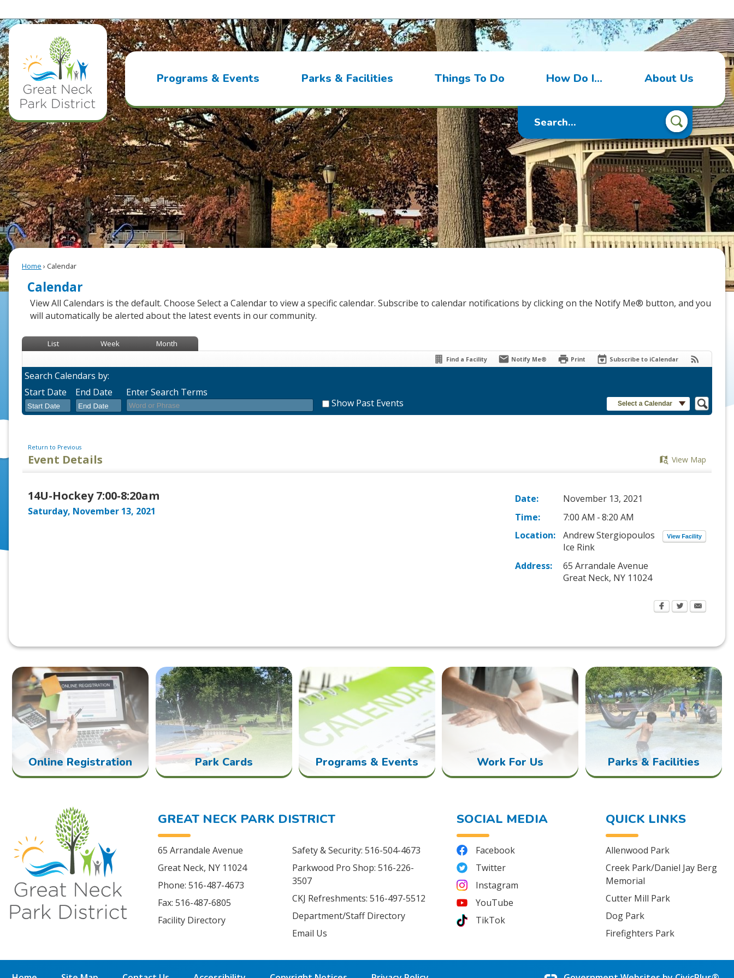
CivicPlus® (697, 959)
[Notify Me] (522, 340)
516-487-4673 (216, 867)
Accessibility (219, 959)
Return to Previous (54, 428)
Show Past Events (368, 384)
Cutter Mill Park (638, 880)
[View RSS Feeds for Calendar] (695, 340)
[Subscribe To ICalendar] (637, 340)
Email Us (309, 915)
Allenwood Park (638, 832)
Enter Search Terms (167, 374)
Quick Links (646, 800)
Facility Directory (192, 902)
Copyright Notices (308, 959)
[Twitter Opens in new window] (680, 589)
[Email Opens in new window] (698, 589)
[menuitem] (208, 60)
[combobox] (47, 387)
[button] (676, 104)
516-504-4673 (393, 832)
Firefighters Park (640, 915)
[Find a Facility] (460, 340)
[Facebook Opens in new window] (662, 589)
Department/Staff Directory (348, 897)
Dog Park (625, 897)
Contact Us (145, 959)
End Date (94, 374)
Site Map (79, 959)
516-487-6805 (203, 884)
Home (32, 247)
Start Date (46, 374)
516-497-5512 (397, 880)
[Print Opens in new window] (571, 340)
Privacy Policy (400, 959)
